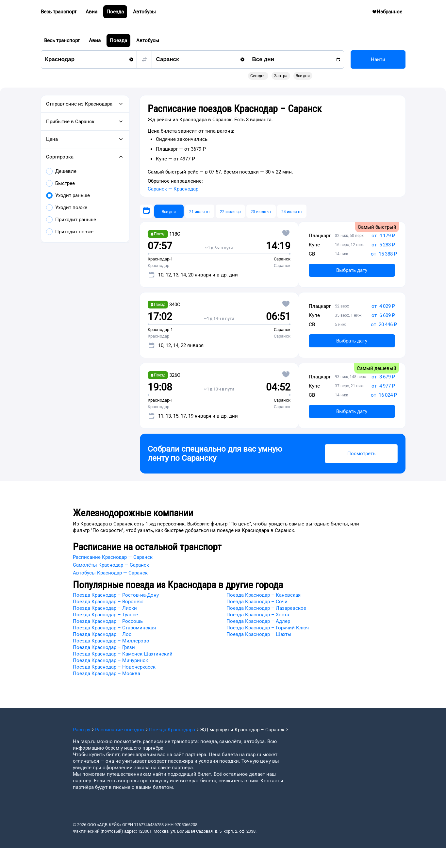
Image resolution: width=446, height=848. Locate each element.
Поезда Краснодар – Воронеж (108, 602)
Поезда (118, 40)
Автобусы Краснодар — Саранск (110, 573)
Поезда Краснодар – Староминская (114, 628)
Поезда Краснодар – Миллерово (111, 641)
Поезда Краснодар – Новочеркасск (114, 667)
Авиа (95, 40)
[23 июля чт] (261, 211)
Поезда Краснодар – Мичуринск (110, 660)
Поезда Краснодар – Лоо (102, 634)
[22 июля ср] (230, 211)
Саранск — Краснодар (173, 189)
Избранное (389, 13)
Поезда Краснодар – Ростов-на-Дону (116, 595)
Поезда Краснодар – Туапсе (105, 615)
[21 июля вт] (199, 211)
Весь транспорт (62, 40)
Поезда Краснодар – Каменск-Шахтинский (123, 654)
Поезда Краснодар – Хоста (257, 615)
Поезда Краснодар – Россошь (108, 621)
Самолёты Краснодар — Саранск (111, 565)
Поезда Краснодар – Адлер (258, 621)
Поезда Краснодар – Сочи (257, 602)
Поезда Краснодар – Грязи (104, 647)
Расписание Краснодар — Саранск (113, 557)
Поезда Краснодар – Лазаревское (266, 608)
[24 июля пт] (291, 211)
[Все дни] (169, 211)
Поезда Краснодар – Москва (106, 673)
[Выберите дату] (146, 211)
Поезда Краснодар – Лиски (105, 608)
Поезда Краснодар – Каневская (263, 595)
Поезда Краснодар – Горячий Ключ (267, 628)
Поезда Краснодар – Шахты (258, 634)
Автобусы (147, 40)
